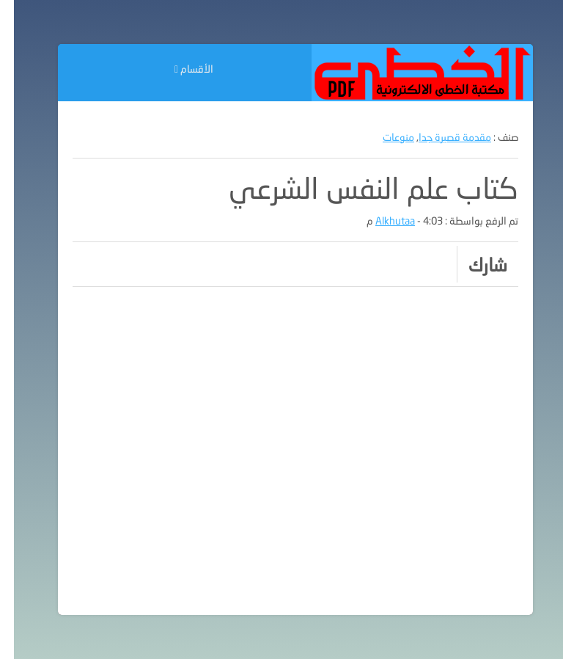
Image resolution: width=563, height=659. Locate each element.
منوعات (384, 137)
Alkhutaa (381, 220)
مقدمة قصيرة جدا (441, 137)
